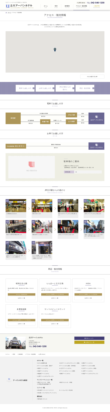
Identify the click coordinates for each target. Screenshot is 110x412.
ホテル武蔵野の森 (42, 363)
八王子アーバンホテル (65, 368)
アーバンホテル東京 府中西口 (68, 365)
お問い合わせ (81, 2)
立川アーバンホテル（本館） (89, 368)
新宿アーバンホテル (43, 368)
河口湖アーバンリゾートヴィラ (46, 390)
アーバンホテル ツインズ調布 (67, 371)
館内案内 (20, 354)
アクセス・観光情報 (31, 354)
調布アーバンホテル (87, 363)
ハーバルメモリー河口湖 (66, 390)
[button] (55, 50)
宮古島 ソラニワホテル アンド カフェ (47, 392)
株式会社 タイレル (42, 399)
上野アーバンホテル (87, 371)
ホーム (7, 354)
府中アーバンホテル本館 (88, 365)
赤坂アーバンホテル (43, 371)
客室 (13, 354)
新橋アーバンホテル (65, 373)
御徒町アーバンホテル (43, 373)
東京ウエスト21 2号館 (66, 382)
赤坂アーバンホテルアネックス (90, 373)
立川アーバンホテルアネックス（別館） (70, 363)
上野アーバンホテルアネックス (46, 376)
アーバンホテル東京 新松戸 (45, 365)
